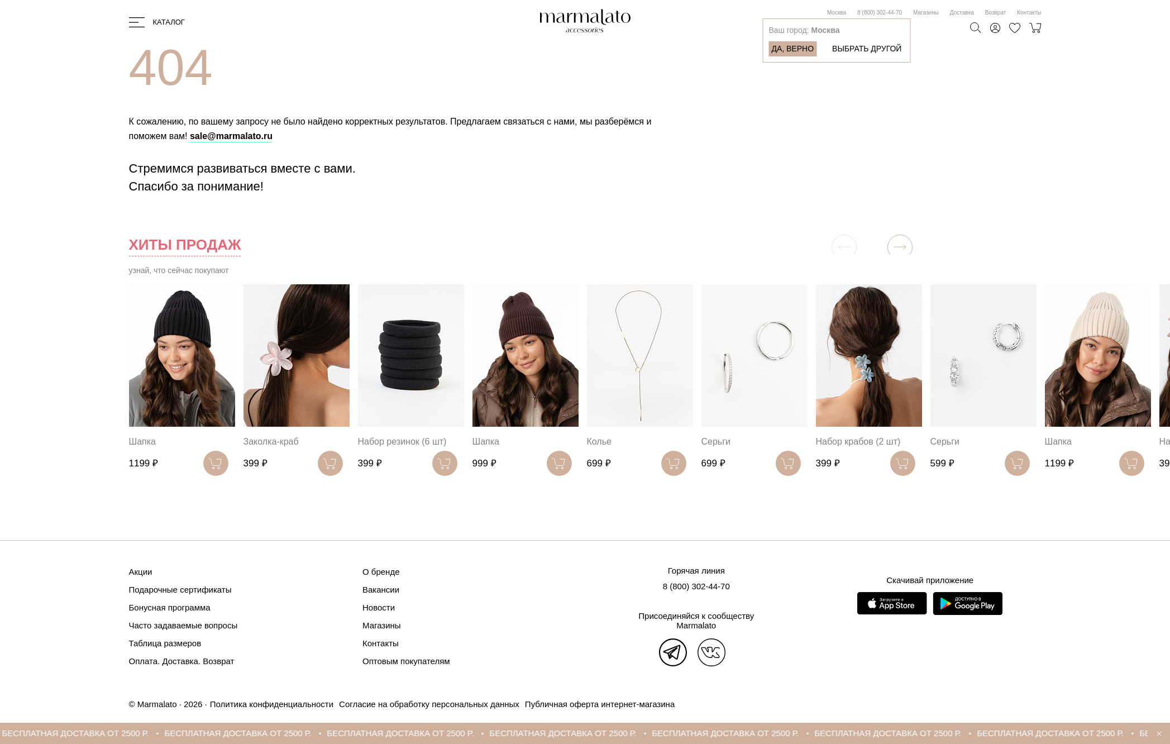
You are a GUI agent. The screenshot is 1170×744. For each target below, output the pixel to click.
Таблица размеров (165, 643)
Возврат (995, 12)
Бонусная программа (170, 607)
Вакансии (380, 589)
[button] (900, 247)
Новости (378, 607)
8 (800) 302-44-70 (879, 12)
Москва (836, 12)
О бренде (381, 571)
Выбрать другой (866, 48)
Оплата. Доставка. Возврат (182, 661)
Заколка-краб (271, 441)
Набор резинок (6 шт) (402, 441)
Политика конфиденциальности (271, 704)
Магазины (926, 12)
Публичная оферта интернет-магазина (600, 704)
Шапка (142, 441)
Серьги (715, 441)
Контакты (1029, 12)
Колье (599, 441)
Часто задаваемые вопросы (183, 625)
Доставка (962, 12)
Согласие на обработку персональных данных (429, 704)
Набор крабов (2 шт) (858, 441)
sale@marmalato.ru (231, 136)
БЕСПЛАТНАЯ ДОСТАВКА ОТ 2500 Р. (84, 733)
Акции (140, 571)
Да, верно (792, 48)
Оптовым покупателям (406, 661)
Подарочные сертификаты (180, 589)
